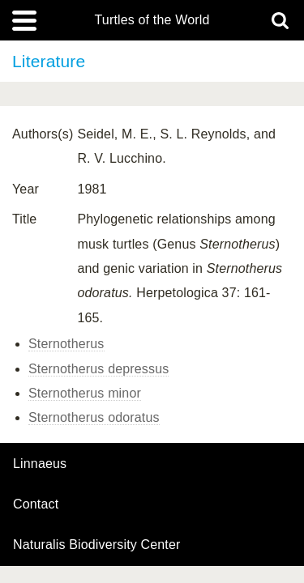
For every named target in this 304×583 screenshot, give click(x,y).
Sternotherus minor (84, 393)
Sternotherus (66, 344)
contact (35, 504)
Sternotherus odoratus (94, 417)
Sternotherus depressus (98, 369)
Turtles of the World (152, 20)
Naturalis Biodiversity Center (97, 544)
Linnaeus (39, 463)
